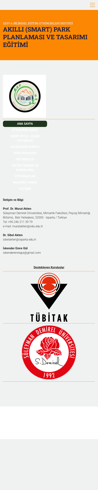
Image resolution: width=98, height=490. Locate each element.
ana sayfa (25, 123)
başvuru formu (25, 182)
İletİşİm (25, 188)
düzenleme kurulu (25, 147)
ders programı (25, 153)
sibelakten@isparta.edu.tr (19, 239)
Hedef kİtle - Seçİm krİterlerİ (25, 138)
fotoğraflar (25, 176)
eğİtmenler (25, 159)
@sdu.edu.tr (35, 226)
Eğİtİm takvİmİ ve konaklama (25, 168)
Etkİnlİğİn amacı (25, 130)
